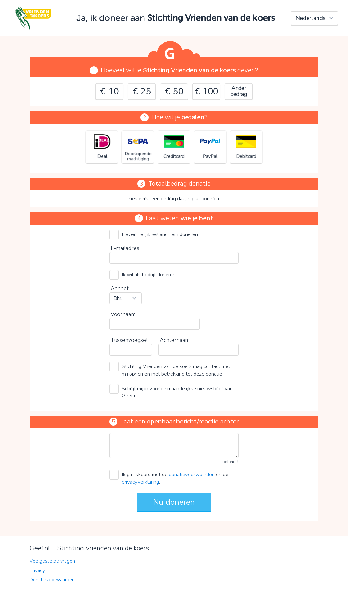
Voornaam (123, 314)
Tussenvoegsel (129, 340)
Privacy (37, 570)
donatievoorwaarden (192, 474)
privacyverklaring (140, 481)
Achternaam (175, 340)
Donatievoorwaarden (52, 579)
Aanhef (120, 288)
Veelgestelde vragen (52, 561)
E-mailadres (125, 248)
